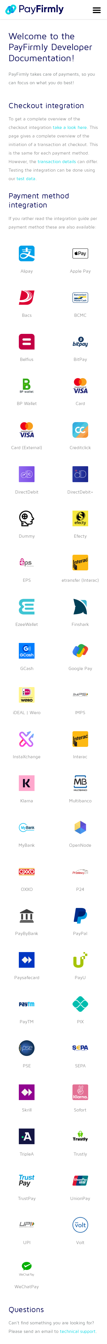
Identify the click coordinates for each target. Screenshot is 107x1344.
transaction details (57, 161)
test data (26, 178)
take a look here (70, 127)
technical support (78, 1331)
